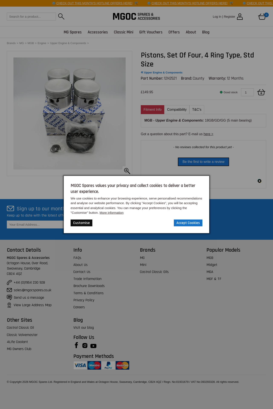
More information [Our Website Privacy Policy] (112, 212)
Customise (81, 222)
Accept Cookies (188, 222)
